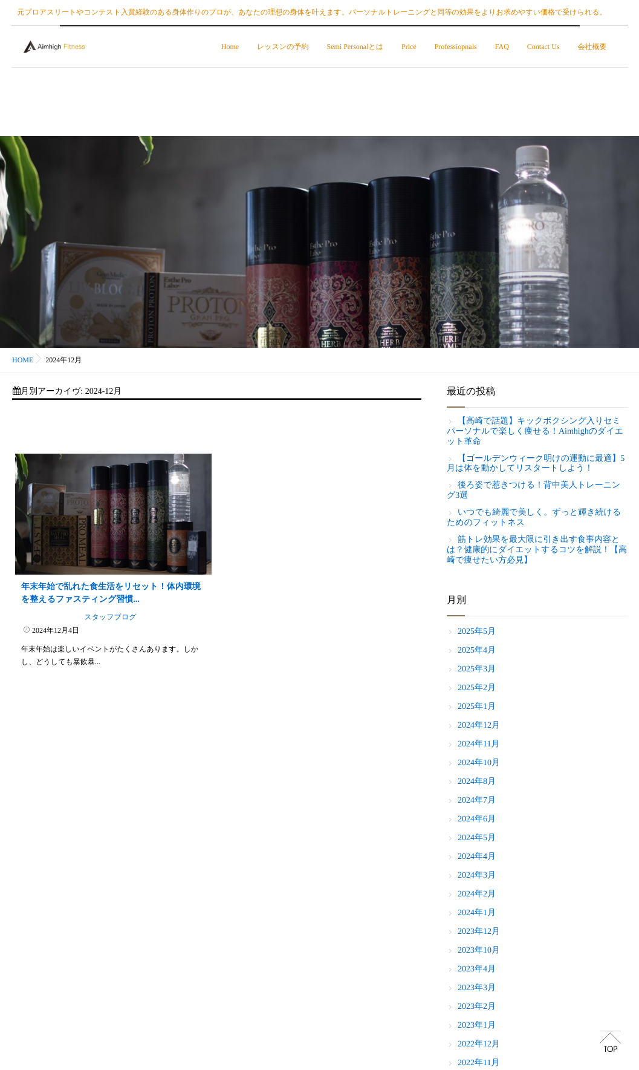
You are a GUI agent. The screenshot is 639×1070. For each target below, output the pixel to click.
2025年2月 (477, 688)
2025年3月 (477, 669)
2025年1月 (477, 706)
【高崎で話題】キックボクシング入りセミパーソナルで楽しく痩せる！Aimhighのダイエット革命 (535, 431)
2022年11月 (478, 1063)
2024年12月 (479, 725)
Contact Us (544, 46)
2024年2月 (477, 894)
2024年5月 (477, 838)
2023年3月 (477, 988)
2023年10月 (479, 950)
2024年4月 (477, 856)
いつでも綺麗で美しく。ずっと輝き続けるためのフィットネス (534, 517)
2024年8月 (477, 781)
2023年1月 (477, 1025)
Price (410, 46)
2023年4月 (477, 969)
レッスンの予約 (284, 46)
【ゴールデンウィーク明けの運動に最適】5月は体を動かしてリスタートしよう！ (535, 464)
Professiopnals (457, 46)
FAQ (503, 46)
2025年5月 (477, 631)
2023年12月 (479, 931)
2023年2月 (477, 1006)
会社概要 (593, 46)
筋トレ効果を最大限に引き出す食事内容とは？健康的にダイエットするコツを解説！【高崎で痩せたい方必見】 (537, 550)
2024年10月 (479, 763)
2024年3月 (477, 875)
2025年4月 (477, 650)
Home (231, 46)
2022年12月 (479, 1044)
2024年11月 (478, 744)
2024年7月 (477, 800)
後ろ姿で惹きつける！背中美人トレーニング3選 (533, 490)
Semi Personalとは (356, 46)
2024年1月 (477, 913)
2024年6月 (477, 819)
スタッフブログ (110, 617)
